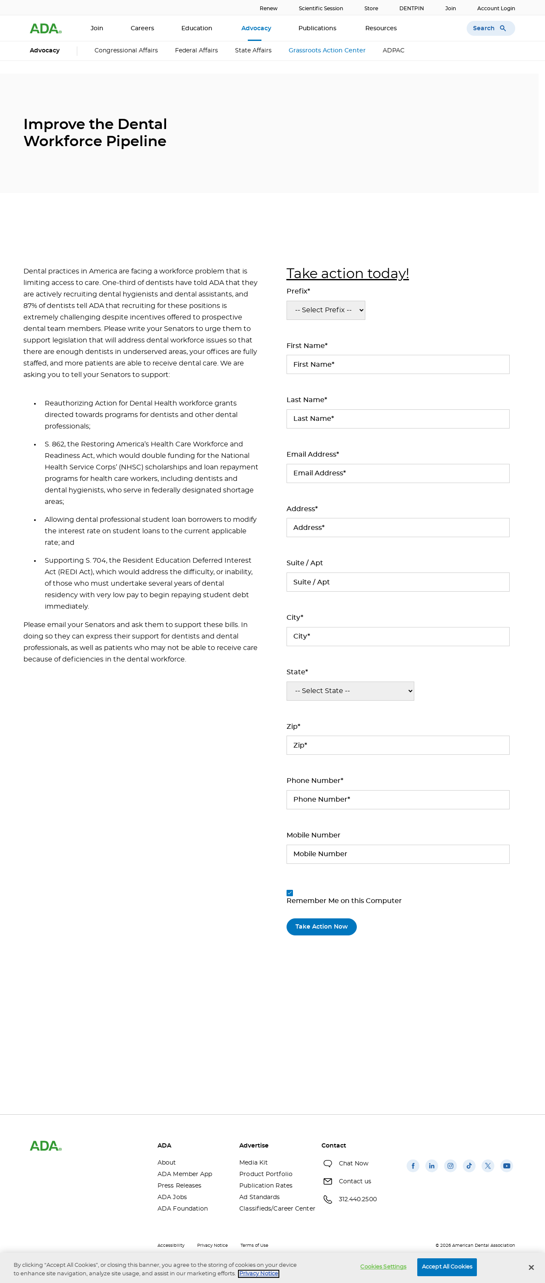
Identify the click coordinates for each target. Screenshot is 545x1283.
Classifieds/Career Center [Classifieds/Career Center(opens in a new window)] (273, 1209)
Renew (269, 8)
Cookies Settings (383, 1267)
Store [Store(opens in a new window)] (371, 8)
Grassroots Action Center (327, 51)
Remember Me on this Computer (344, 897)
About (167, 1163)
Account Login (496, 8)
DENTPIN (411, 8)
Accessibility (171, 1245)
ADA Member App (185, 1174)
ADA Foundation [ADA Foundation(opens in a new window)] (183, 1209)
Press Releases (179, 1186)
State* (297, 672)
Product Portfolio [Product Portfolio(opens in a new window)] (266, 1174)
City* (295, 617)
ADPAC (393, 51)
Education (197, 29)
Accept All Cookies (447, 1267)
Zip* (293, 726)
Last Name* (307, 400)
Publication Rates (266, 1186)
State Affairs (253, 51)
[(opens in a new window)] (413, 1172)
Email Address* (313, 454)
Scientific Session (321, 8)
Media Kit (253, 1163)
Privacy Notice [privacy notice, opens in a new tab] (258, 1274)
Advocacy (256, 29)
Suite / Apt (305, 563)
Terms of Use (254, 1245)
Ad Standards (259, 1197)
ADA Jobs (172, 1197)
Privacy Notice (212, 1245)
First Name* (307, 345)
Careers (142, 29)
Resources (382, 29)
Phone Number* (315, 780)
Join (450, 8)
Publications (318, 29)
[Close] (531, 1267)
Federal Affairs (196, 51)
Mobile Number (314, 835)
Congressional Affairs (126, 51)
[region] (272, 1268)
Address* (302, 509)
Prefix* (298, 291)
